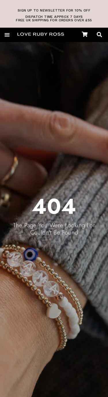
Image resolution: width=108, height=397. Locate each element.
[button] (7, 35)
